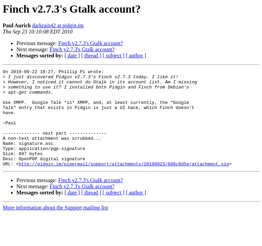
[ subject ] (114, 55)
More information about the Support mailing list (55, 227)
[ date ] (72, 55)
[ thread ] (91, 55)
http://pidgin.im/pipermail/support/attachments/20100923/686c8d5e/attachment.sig (124, 183)
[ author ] (136, 55)
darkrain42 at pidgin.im (58, 25)
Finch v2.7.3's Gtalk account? (90, 43)
